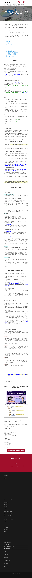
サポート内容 (6, 527)
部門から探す (6, 502)
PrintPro (5, 492)
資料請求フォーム (20, 466)
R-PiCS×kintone (6, 496)
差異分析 (9, 49)
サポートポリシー (6, 529)
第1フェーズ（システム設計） (8, 513)
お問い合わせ (6, 563)
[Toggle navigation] (27, 1)
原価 (8, 42)
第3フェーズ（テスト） (7, 517)
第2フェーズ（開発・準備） (8, 515)
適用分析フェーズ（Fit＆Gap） (8, 511)
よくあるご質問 (6, 554)
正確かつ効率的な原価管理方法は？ (11, 51)
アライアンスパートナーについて (9, 546)
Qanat (5, 494)
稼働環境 (5, 531)
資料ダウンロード (6, 566)
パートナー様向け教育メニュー (8, 548)
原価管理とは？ (8, 41)
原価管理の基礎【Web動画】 (10, 56)
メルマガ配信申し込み (7, 560)
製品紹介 (5, 478)
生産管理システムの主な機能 (12, 54)
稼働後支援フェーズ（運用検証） (9, 519)
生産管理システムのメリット (12, 53)
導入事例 (5, 521)
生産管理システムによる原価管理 (13, 52)
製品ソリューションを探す (8, 499)
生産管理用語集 (6, 557)
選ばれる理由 (6, 475)
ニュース (5, 551)
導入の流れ (5, 508)
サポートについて (6, 525)
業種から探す (6, 506)
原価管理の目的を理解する (10, 44)
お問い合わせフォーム (12, 466)
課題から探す (6, 504)
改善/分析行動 (10, 50)
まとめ (7, 55)
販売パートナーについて (7, 542)
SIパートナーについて (7, 544)
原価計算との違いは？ (11, 43)
